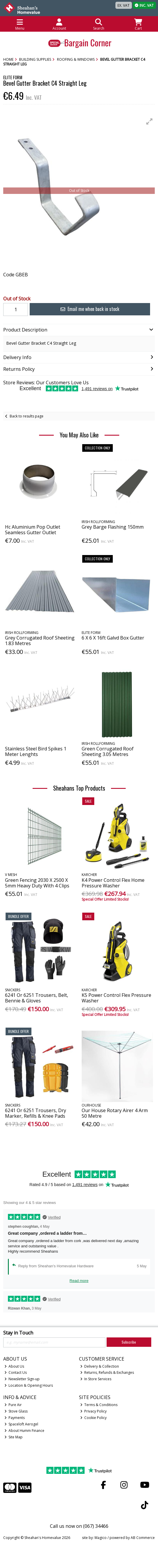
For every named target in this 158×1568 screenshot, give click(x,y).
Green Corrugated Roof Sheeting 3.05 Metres (108, 751)
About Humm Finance (24, 1430)
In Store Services (96, 1378)
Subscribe (129, 1341)
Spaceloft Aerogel (21, 1424)
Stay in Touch (18, 1333)
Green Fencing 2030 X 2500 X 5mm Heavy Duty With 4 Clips (37, 883)
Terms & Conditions (99, 1404)
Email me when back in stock (89, 308)
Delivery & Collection (99, 1366)
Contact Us (15, 1372)
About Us (14, 1366)
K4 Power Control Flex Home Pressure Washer (113, 883)
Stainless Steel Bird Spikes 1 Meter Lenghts (35, 751)
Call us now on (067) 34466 (79, 1526)
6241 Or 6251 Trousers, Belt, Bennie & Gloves (36, 998)
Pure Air (13, 1404)
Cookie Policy (93, 1417)
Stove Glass (16, 1411)
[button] (149, 121)
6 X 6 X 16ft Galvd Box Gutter (113, 638)
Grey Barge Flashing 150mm (113, 527)
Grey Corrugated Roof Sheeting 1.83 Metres (40, 641)
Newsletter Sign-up (22, 1378)
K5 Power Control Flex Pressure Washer (116, 998)
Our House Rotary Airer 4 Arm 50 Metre (115, 1113)
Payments (14, 1417)
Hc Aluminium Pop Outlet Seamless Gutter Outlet (32, 530)
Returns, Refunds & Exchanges (107, 1372)
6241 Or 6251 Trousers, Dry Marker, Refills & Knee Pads (35, 1113)
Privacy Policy (93, 1411)
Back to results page (26, 416)
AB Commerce (143, 1537)
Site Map (13, 1437)
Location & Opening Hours (28, 1385)
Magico (101, 1537)
